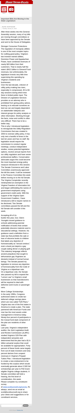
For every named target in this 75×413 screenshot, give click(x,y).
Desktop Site (20, 410)
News (4, 13)
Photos (11, 13)
